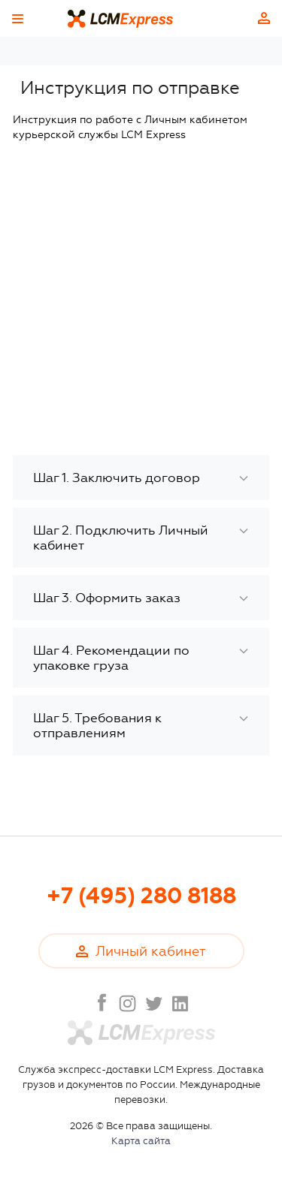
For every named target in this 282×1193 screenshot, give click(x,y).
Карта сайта (141, 1140)
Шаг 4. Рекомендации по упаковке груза (111, 658)
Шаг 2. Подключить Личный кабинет (120, 538)
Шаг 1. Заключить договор (116, 477)
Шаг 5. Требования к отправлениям (97, 725)
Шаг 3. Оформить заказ (106, 597)
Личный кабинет (264, 18)
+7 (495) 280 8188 (141, 896)
